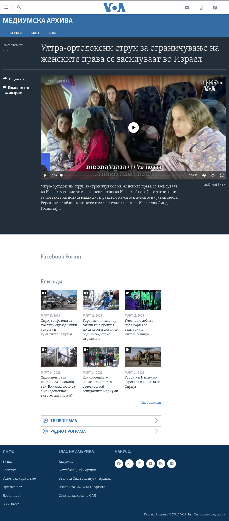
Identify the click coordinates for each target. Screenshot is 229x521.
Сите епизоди (151, 403)
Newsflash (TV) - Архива (78, 470)
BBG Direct (11, 504)
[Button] (13, 80)
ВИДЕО (35, 33)
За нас (7, 462)
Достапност (12, 495)
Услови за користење (19, 478)
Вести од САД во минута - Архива (85, 478)
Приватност (12, 487)
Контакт (9, 470)
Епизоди (14, 33)
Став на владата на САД (77, 495)
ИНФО (53, 33)
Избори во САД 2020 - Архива (82, 487)
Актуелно (66, 462)
